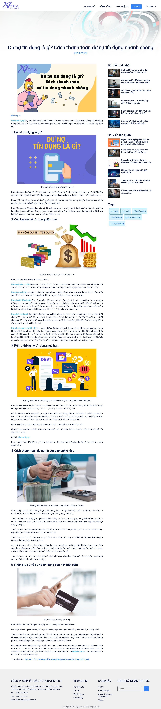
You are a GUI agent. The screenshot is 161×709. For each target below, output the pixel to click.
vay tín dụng (116, 217)
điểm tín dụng (139, 211)
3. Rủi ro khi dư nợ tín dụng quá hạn (34, 345)
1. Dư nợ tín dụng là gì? (26, 132)
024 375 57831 (22, 696)
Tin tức (76, 690)
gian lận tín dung (132, 217)
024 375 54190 (22, 693)
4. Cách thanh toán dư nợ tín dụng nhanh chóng (42, 450)
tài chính (126, 211)
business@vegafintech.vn (26, 700)
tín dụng (114, 211)
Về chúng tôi (78, 687)
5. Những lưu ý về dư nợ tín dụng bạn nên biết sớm (44, 564)
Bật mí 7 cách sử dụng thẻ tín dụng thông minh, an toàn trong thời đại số (57, 659)
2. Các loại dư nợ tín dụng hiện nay (34, 219)
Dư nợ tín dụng (117, 223)
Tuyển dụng (78, 694)
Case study (78, 697)
